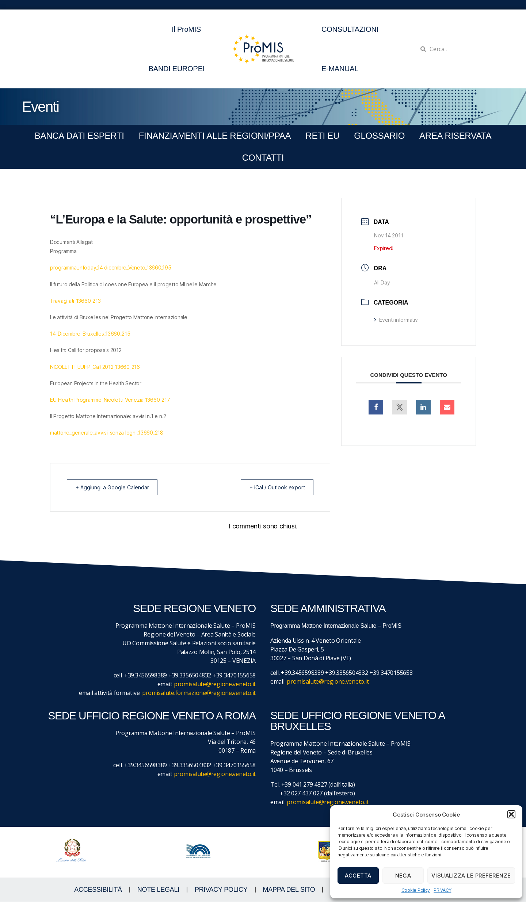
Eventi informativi (396, 320)
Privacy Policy (221, 890)
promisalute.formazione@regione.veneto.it (199, 693)
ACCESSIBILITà (98, 890)
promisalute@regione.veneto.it (215, 684)
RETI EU (322, 136)
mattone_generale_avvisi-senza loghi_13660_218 (106, 432)
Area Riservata (455, 136)
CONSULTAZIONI (349, 29)
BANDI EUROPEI (177, 69)
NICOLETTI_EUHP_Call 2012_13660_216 (95, 367)
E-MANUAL (339, 69)
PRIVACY (442, 890)
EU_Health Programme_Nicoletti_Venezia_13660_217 (110, 400)
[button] (511, 814)
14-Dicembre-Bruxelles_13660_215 (90, 333)
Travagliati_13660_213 (75, 301)
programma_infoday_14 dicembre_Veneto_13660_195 (110, 267)
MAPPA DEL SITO (289, 890)
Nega (403, 875)
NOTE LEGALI (158, 890)
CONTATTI (263, 158)
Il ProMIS (188, 29)
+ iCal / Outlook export (274, 487)
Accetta (358, 875)
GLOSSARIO (379, 136)
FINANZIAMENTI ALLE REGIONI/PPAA (215, 136)
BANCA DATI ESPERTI (79, 136)
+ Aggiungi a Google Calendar (114, 487)
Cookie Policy (415, 890)
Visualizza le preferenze (471, 875)
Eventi (40, 107)
